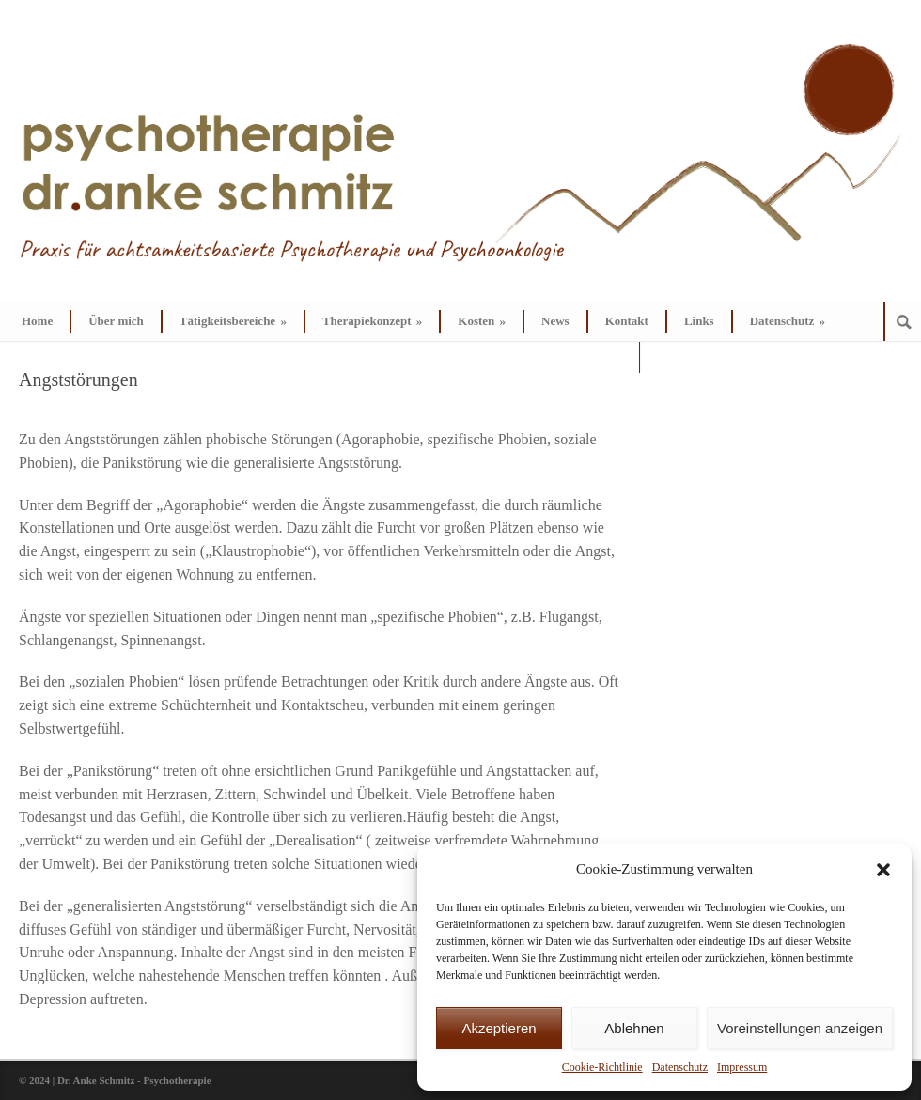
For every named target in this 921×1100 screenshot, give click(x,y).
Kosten (482, 321)
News (555, 321)
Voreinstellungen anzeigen (799, 1028)
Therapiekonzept (372, 321)
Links (699, 321)
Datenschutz (680, 1067)
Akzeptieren (498, 1028)
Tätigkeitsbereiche (233, 321)
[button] (883, 869)
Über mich (116, 321)
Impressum (742, 1067)
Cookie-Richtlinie (602, 1067)
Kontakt (626, 321)
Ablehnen (633, 1028)
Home (37, 321)
